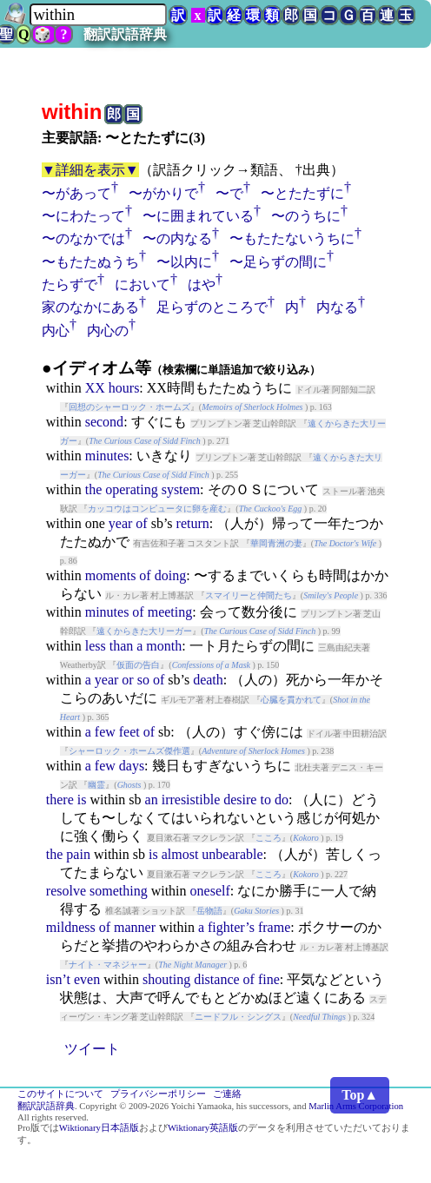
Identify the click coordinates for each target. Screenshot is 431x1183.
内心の (108, 330)
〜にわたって (83, 215)
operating (131, 489)
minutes (107, 455)
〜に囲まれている (198, 215)
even (87, 979)
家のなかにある (90, 307)
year (121, 523)
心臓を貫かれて (291, 699)
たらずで (69, 284)
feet (129, 731)
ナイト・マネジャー (108, 964)
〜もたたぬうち (90, 261)
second (104, 421)
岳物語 (209, 910)
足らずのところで (212, 307)
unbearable (232, 854)
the (94, 489)
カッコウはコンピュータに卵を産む (157, 508)
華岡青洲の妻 (276, 543)
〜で (229, 193)
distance (216, 979)
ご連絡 (227, 1094)
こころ (268, 838)
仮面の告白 (138, 665)
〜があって (76, 193)
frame (274, 927)
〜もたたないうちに (292, 238)
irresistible (191, 799)
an (151, 799)
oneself (210, 890)
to (265, 799)
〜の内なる (177, 238)
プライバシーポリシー (158, 1094)
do (281, 799)
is (82, 799)
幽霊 (96, 785)
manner (135, 927)
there (60, 799)
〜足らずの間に (278, 261)
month (164, 645)
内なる (337, 307)
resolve (66, 890)
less (95, 645)
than (121, 645)
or (127, 679)
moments (110, 575)
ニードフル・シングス (238, 1016)
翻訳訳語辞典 (125, 34)
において (142, 284)
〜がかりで (163, 193)
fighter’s (231, 927)
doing (170, 575)
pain (78, 854)
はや (202, 284)
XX (95, 387)
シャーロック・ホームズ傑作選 (129, 751)
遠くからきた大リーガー (144, 631)
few (105, 731)
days (131, 765)
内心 (56, 330)
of (141, 523)
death (208, 679)
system (181, 489)
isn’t (58, 979)
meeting (170, 612)
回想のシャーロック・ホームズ (129, 407)
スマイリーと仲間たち (248, 595)
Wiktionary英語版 (203, 1128)
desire (239, 799)
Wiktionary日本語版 (99, 1128)
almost (180, 854)
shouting (166, 979)
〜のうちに (306, 215)
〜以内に (184, 261)
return (192, 523)
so (143, 679)
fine (269, 979)
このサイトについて (60, 1094)
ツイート (92, 1048)
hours (124, 387)
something (119, 890)
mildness (71, 927)
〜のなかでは (83, 238)
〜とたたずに (302, 193)
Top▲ (359, 1094)
